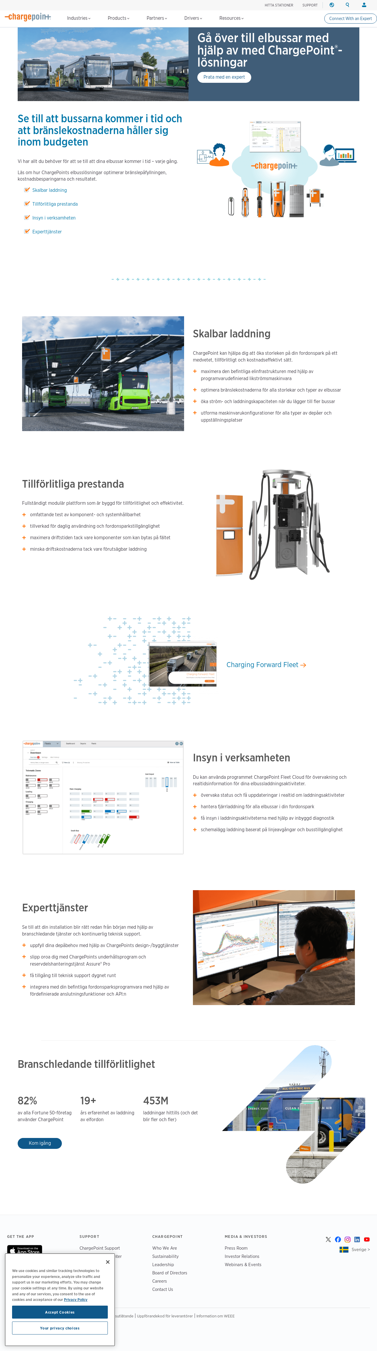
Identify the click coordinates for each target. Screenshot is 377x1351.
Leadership (163, 1264)
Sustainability (165, 1256)
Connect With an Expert (350, 18)
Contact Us (162, 1289)
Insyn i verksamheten (54, 218)
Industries (78, 18)
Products (118, 18)
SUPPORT (310, 5)
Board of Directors (169, 1273)
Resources (231, 18)
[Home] (28, 17)
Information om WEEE (215, 1316)
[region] (60, 1299)
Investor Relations (242, 1256)
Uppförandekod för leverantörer (165, 1316)
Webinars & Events (243, 1264)
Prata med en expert (224, 77)
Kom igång (40, 1143)
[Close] (107, 1262)
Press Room (236, 1248)
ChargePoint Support (100, 1248)
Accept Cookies (60, 1312)
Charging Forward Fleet (266, 664)
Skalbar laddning (49, 190)
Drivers (193, 18)
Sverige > (361, 1249)
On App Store (24, 1251)
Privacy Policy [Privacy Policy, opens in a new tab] (75, 1299)
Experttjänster (47, 232)
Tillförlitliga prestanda (55, 204)
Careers (159, 1281)
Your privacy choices (60, 1328)
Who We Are (164, 1248)
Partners (157, 18)
